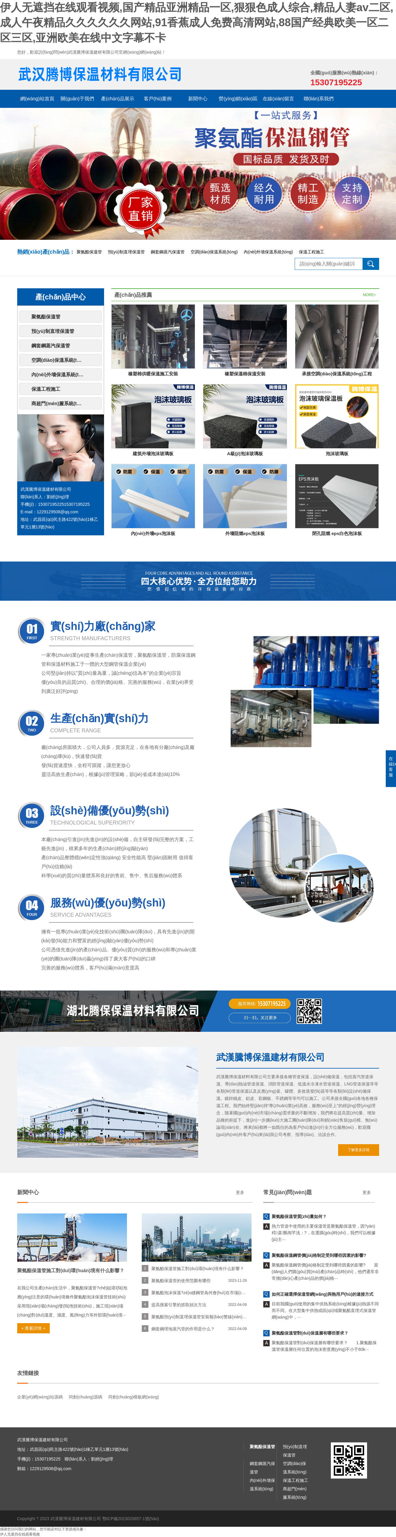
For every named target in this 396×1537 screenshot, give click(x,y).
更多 (240, 1192)
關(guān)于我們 (77, 98)
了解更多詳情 (358, 1150)
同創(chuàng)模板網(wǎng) (133, 1397)
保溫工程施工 (311, 251)
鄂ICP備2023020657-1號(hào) (130, 1518)
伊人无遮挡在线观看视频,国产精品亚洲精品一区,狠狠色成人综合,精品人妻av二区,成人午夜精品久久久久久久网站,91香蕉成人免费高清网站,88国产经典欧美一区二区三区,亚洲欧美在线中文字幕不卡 (196, 22)
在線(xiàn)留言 (278, 98)
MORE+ (369, 295)
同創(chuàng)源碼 (85, 1397)
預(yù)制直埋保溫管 (126, 251)
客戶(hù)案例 (158, 98)
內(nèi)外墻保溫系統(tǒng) (268, 251)
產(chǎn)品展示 (117, 98)
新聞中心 (198, 98)
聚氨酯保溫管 (89, 251)
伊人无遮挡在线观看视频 (20, 1534)
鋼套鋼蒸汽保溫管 (168, 251)
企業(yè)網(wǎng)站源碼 (40, 1397)
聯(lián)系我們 (319, 98)
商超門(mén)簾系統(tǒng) (59, 403)
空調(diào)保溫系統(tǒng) (214, 251)
